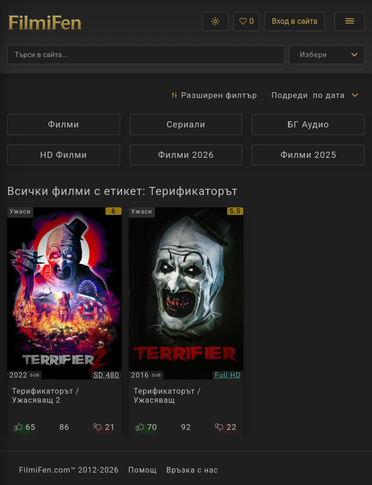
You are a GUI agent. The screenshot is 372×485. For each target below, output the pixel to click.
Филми (63, 124)
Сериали (185, 124)
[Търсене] (146, 54)
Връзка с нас (192, 470)
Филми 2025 (308, 155)
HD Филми (63, 155)
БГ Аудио (308, 124)
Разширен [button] (213, 95)
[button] (215, 21)
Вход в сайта (294, 21)
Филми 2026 (186, 155)
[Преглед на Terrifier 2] (64, 321)
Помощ (142, 470)
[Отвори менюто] (349, 21)
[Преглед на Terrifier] (186, 321)
